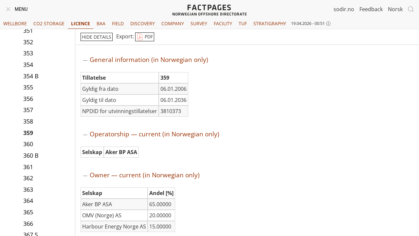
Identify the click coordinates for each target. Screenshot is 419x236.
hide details (96, 37)
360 (28, 144)
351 (28, 30)
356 (28, 99)
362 (28, 178)
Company (172, 23)
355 (28, 87)
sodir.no (344, 9)
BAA (101, 23)
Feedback (371, 9)
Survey (199, 23)
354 (28, 65)
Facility (223, 23)
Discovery (142, 23)
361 (28, 167)
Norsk (395, 9)
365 (28, 212)
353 (28, 53)
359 (28, 133)
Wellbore (15, 23)
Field (118, 23)
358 (28, 121)
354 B (31, 76)
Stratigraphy (269, 23)
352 (28, 42)
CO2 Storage (48, 23)
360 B (31, 155)
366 (28, 223)
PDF (145, 37)
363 (28, 189)
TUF (243, 23)
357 (28, 110)
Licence (80, 23)
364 (28, 201)
